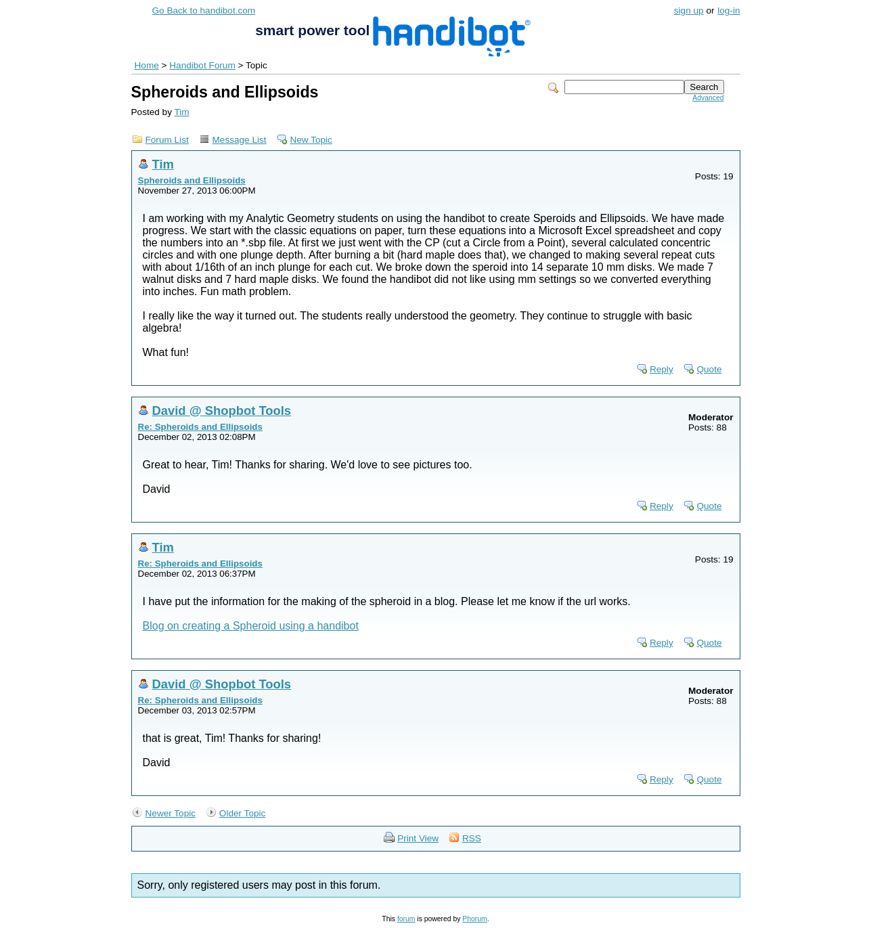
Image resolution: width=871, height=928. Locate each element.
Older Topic (242, 813)
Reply (661, 369)
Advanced (707, 98)
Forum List (167, 140)
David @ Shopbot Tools (222, 410)
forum (406, 919)
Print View (418, 838)
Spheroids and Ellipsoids (192, 180)
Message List (240, 140)
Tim (182, 112)
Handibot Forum (202, 65)
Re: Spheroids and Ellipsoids (200, 427)
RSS (471, 838)
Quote (708, 369)
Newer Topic (171, 813)
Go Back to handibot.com (204, 10)
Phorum (474, 919)
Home (147, 65)
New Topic (311, 140)
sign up (689, 10)
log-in (728, 10)
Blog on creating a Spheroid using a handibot (251, 626)
